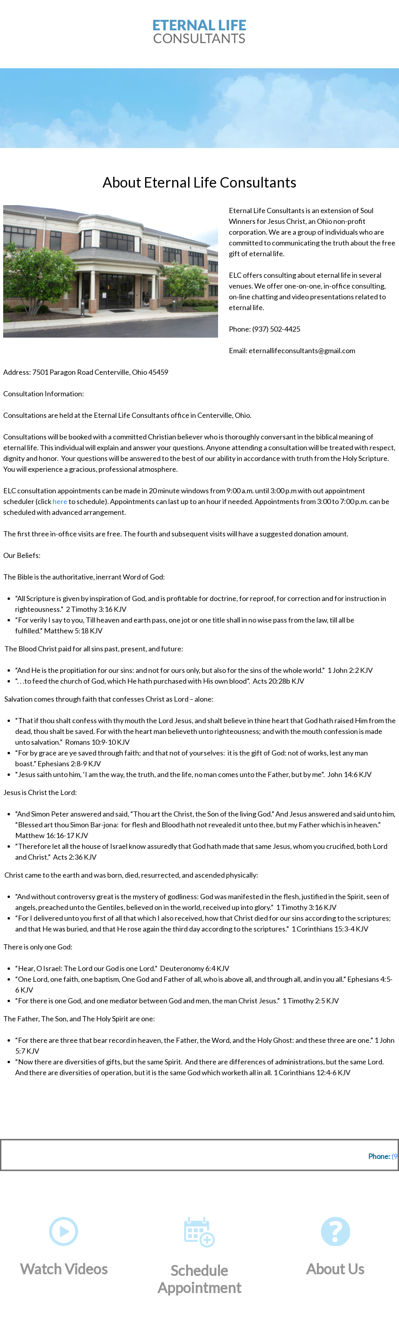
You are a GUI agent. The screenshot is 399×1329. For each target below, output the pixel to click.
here (60, 501)
